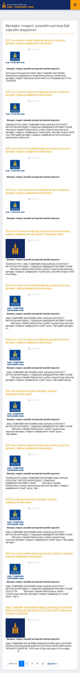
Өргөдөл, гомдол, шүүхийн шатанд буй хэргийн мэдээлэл (33, 69)
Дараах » (52, 663)
